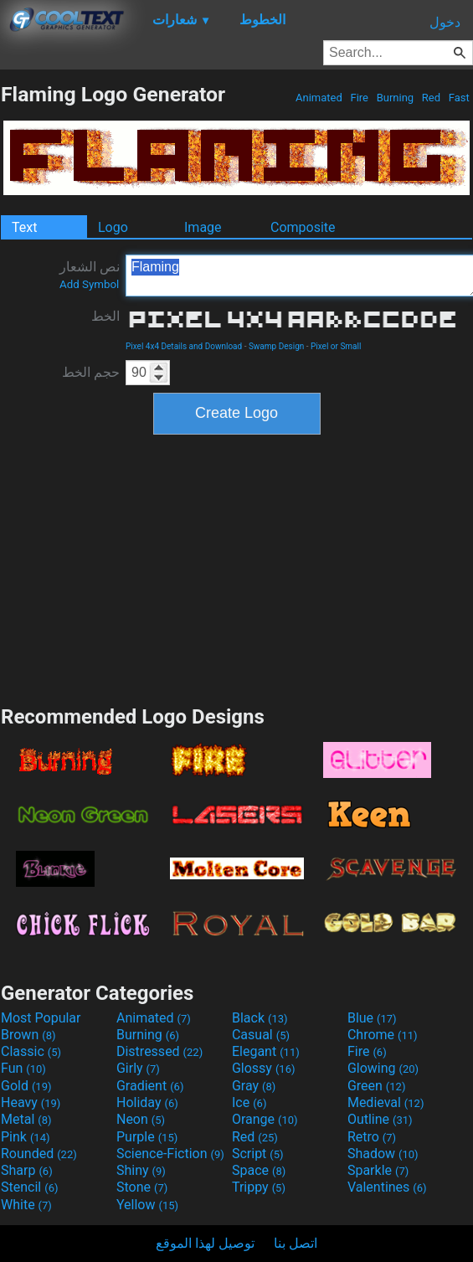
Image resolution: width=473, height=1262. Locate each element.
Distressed (159, 1051)
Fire (359, 97)
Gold (26, 1086)
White (26, 1205)
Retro (371, 1137)
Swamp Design (276, 346)
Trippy (258, 1187)
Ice (249, 1102)
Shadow (383, 1154)
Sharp (27, 1170)
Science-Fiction (170, 1154)
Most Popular (41, 1018)
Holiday (147, 1102)
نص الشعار (89, 275)
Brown (28, 1035)
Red (431, 97)
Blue (372, 1018)
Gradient (149, 1086)
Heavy (30, 1102)
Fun (23, 1068)
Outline (380, 1119)
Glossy (264, 1068)
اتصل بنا (295, 1243)
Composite (303, 227)
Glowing (383, 1068)
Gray (253, 1086)
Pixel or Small (336, 346)
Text (24, 227)
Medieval (385, 1102)
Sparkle (378, 1170)
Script (258, 1154)
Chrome (382, 1035)
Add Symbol (89, 284)
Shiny (141, 1170)
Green (376, 1086)
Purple (146, 1137)
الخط (105, 316)
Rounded (39, 1154)
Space (258, 1170)
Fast (459, 97)
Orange (265, 1119)
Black (260, 1018)
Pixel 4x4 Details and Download (184, 346)
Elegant (266, 1051)
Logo (113, 227)
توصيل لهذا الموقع (205, 1243)
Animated (319, 97)
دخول (444, 22)
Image (203, 227)
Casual (261, 1035)
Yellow (147, 1205)
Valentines (387, 1187)
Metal (26, 1119)
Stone (141, 1187)
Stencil (29, 1187)
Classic (31, 1051)
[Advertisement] (237, 568)
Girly (138, 1068)
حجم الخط (91, 372)
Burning (394, 97)
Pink (25, 1137)
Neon (140, 1119)
